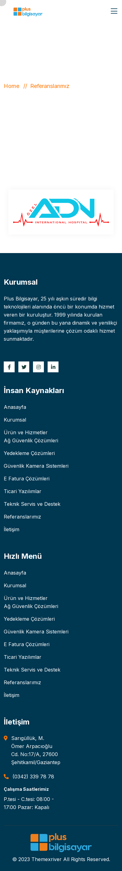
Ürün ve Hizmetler (26, 432)
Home (13, 86)
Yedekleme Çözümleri (29, 453)
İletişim (11, 529)
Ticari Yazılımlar (22, 491)
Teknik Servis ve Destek (32, 504)
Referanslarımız (22, 517)
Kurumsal (15, 420)
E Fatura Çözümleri (26, 478)
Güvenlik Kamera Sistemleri (36, 466)
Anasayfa (15, 407)
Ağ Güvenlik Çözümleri (31, 440)
